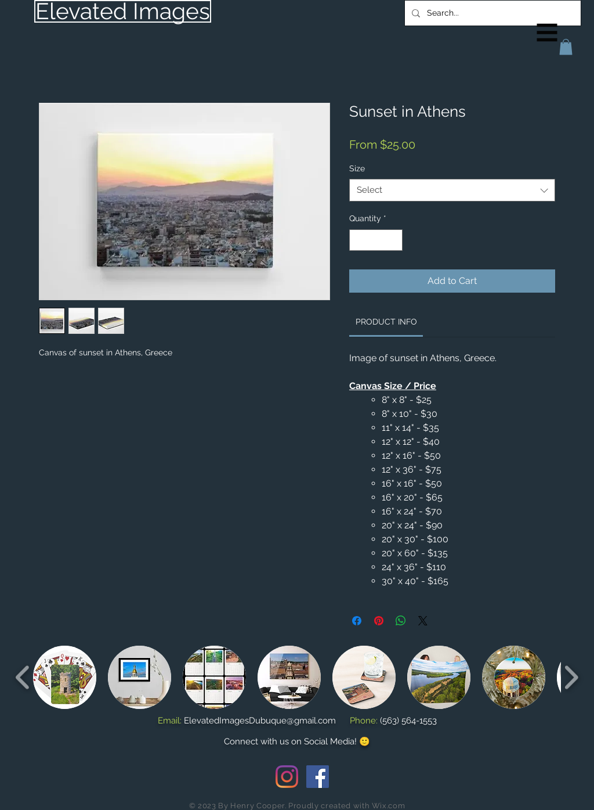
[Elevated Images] (122, 11)
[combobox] (452, 190)
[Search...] (491, 13)
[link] (386, 321)
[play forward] (571, 677)
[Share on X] (423, 621)
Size (357, 168)
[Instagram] (287, 776)
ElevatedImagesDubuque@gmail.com (260, 720)
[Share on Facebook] (357, 621)
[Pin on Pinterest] (379, 621)
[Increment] (393, 240)
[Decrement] (358, 240)
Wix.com (388, 805)
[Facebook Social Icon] (317, 776)
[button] (547, 32)
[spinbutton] (375, 240)
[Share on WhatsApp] (401, 621)
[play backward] (23, 677)
